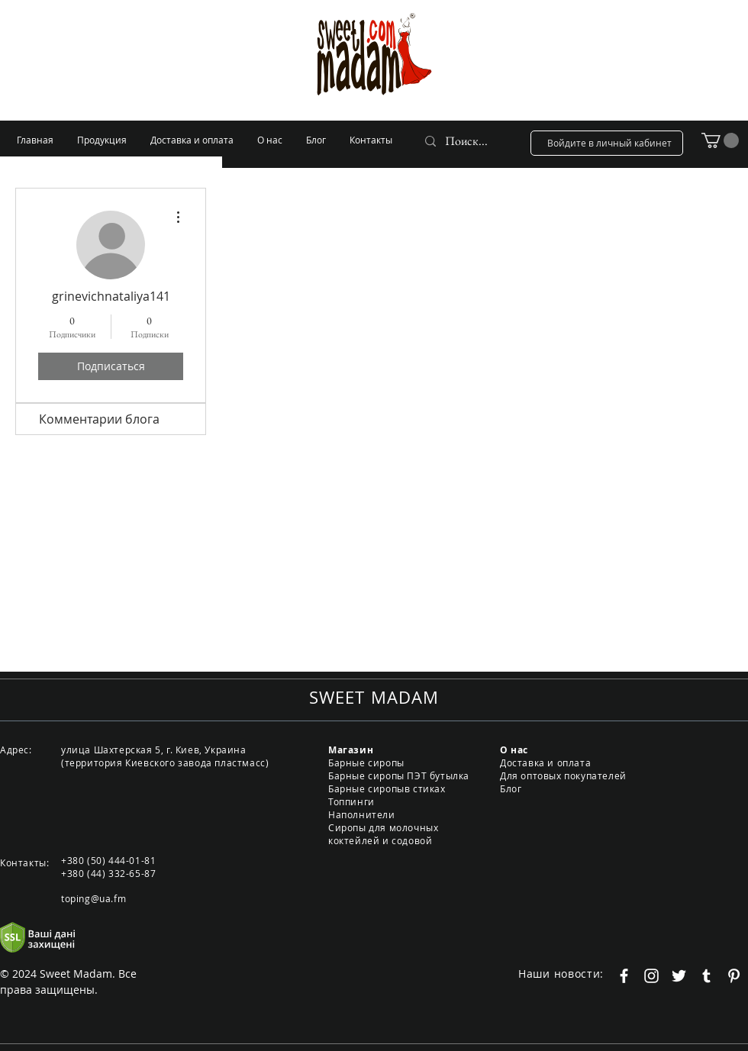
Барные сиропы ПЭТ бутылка (398, 775)
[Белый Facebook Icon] (624, 975)
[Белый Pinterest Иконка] (733, 975)
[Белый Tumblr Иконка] (706, 975)
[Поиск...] (467, 141)
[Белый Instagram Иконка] (651, 975)
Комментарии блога (99, 419)
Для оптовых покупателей (563, 775)
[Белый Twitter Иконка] (678, 975)
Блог (510, 788)
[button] (720, 140)
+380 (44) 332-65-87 (108, 873)
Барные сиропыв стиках (387, 788)
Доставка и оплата (545, 762)
